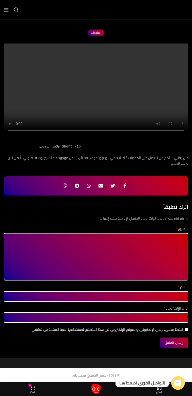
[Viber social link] (65, 186)
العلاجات (96, 33)
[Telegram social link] (77, 186)
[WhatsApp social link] (89, 186)
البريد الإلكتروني (176, 308)
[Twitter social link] (113, 186)
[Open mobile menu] (6, 10)
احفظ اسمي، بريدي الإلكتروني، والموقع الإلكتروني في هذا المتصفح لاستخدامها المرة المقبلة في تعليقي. (107, 329)
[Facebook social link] (125, 186)
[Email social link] (101, 186)
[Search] (16, 10)
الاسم (183, 287)
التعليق (182, 229)
